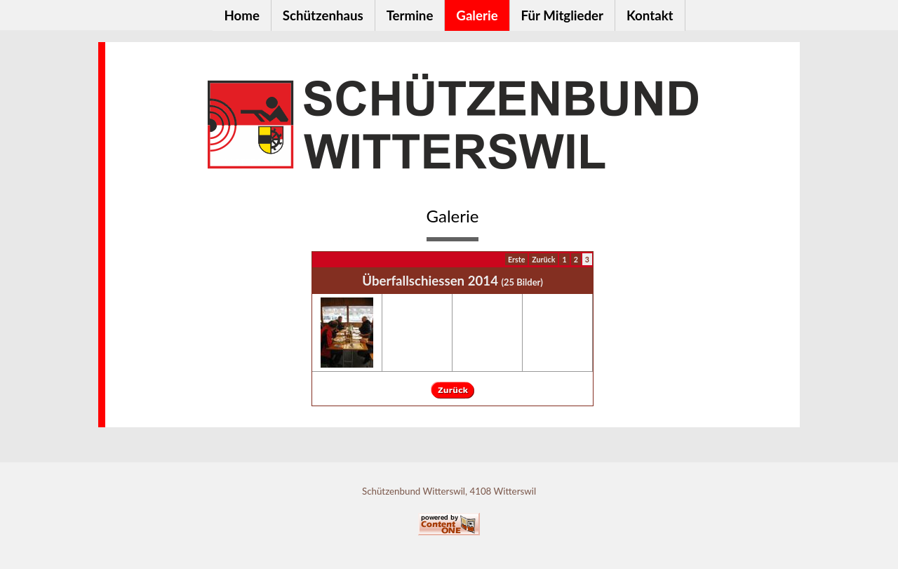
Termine (410, 15)
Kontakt (650, 15)
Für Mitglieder (562, 15)
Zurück (543, 259)
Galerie (476, 15)
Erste (516, 259)
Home (241, 15)
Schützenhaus (323, 15)
